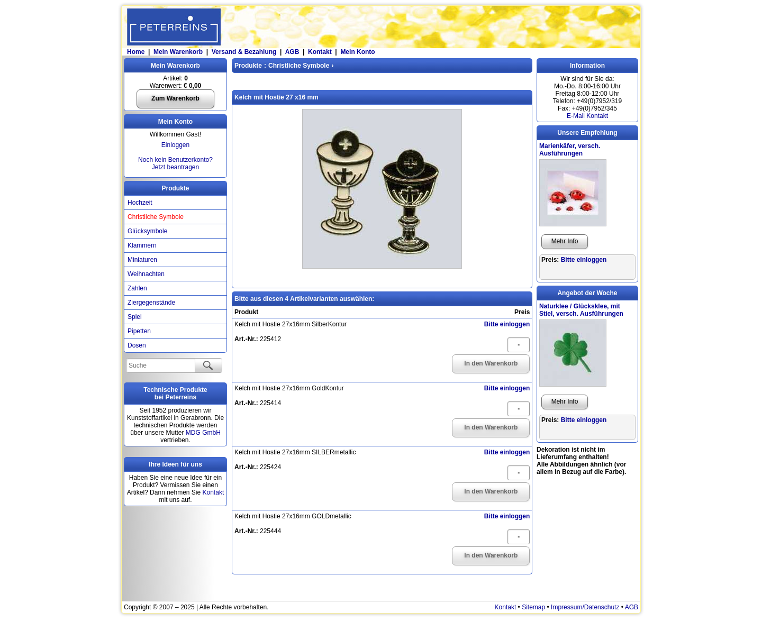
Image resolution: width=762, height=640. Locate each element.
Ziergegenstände (151, 302)
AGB (292, 52)
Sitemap (533, 607)
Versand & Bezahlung (244, 52)
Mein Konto (357, 52)
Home (135, 52)
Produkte (175, 188)
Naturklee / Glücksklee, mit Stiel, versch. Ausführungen (581, 310)
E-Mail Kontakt (587, 116)
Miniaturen (142, 259)
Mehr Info (564, 241)
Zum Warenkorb (175, 98)
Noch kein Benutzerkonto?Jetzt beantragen (175, 163)
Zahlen (137, 288)
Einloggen (175, 145)
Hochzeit (140, 202)
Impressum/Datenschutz (585, 607)
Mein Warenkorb (178, 52)
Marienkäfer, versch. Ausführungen (569, 149)
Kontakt (320, 52)
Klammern (142, 245)
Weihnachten (146, 274)
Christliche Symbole (156, 217)
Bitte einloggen (507, 324)
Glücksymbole (147, 231)
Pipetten (139, 331)
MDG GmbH (203, 432)
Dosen (137, 345)
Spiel (135, 317)
